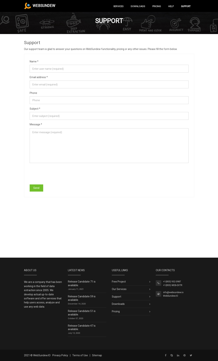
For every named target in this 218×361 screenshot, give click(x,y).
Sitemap (97, 355)
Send (36, 188)
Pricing (156, 6)
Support (186, 6)
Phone (33, 92)
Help (171, 6)
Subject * (35, 108)
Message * (36, 124)
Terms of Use (80, 355)
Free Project (119, 281)
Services (118, 6)
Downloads (138, 6)
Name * (34, 61)
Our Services (119, 289)
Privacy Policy (60, 355)
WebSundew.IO (170, 296)
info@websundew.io (173, 292)
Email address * (39, 77)
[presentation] (57, 174)
